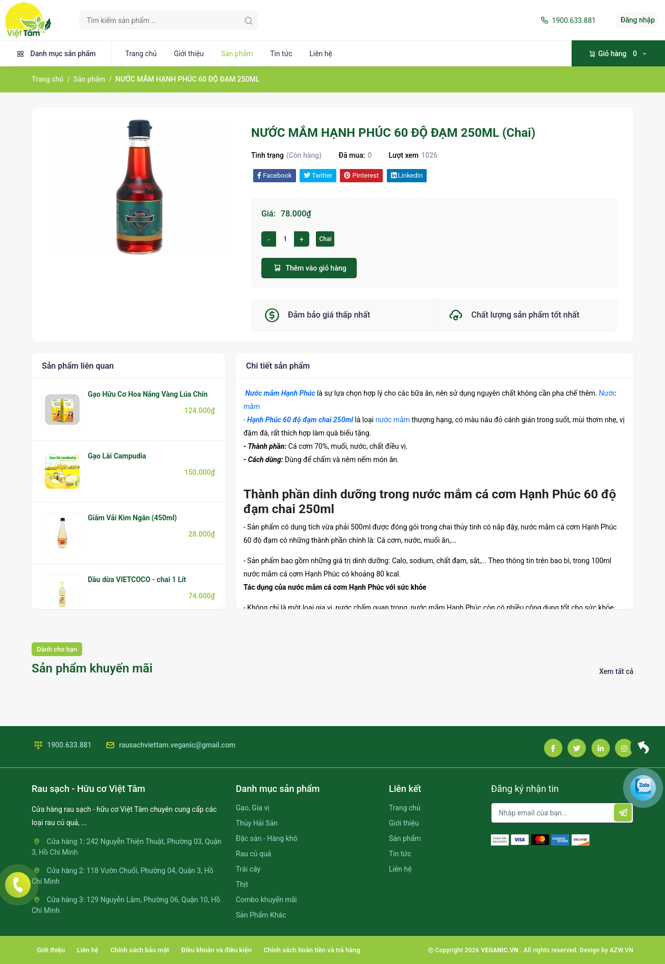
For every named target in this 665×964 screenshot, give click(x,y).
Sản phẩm (237, 54)
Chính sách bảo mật (139, 950)
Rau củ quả (253, 854)
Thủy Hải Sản (257, 823)
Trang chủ (141, 54)
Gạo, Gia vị (252, 808)
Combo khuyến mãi (266, 900)
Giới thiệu (189, 54)
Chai (325, 239)
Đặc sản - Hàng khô (267, 838)
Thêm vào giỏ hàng (309, 268)
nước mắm (393, 420)
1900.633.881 (567, 20)
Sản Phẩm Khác (261, 915)
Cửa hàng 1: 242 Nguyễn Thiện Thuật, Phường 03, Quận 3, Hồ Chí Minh (126, 846)
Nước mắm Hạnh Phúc (280, 393)
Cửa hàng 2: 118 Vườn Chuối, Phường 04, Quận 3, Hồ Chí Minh (122, 875)
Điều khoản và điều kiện (216, 950)
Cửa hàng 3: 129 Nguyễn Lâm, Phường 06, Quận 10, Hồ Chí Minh (126, 905)
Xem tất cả (616, 671)
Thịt (242, 884)
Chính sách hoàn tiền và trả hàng (311, 950)
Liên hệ (320, 54)
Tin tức (281, 54)
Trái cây (248, 869)
